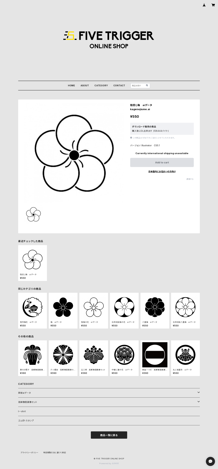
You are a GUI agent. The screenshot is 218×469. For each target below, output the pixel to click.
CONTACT (119, 85)
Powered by (109, 463)
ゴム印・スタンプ (26, 420)
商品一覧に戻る (109, 435)
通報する (190, 179)
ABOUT (85, 85)
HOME (71, 85)
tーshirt (22, 411)
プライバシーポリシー (29, 452)
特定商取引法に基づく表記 (54, 452)
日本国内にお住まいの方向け (162, 171)
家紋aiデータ (24, 392)
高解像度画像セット (27, 402)
